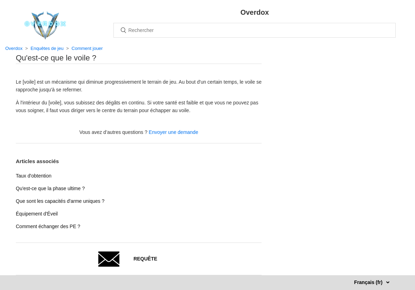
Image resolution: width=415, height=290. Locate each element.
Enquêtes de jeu (47, 48)
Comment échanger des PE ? (48, 226)
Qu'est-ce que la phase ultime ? (50, 188)
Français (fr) (369, 282)
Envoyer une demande (173, 132)
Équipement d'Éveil (37, 214)
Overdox (13, 48)
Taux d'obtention (34, 176)
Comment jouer (87, 48)
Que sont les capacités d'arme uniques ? (60, 201)
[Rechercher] (254, 30)
